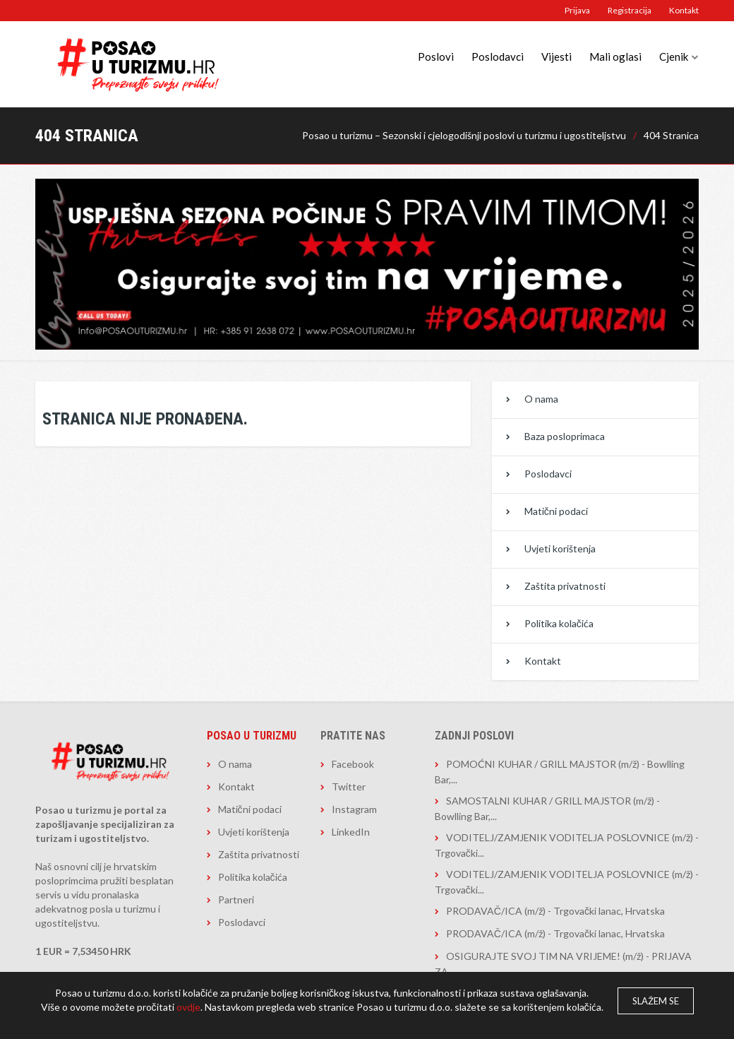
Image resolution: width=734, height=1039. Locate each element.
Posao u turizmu (251, 735)
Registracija (629, 10)
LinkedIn (351, 832)
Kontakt (684, 10)
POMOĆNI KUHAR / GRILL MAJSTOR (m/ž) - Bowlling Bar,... (560, 771)
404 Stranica (671, 135)
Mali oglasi (615, 56)
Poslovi (436, 56)
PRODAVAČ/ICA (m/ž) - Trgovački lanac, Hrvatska (555, 911)
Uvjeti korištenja (560, 548)
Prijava (577, 10)
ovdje (188, 1007)
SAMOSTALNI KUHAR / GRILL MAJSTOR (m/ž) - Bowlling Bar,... (547, 808)
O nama (541, 399)
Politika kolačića (559, 623)
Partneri (236, 899)
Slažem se (655, 1001)
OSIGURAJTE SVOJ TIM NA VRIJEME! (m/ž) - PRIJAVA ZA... (563, 964)
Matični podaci (556, 511)
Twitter (349, 786)
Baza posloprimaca (564, 436)
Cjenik (673, 56)
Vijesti (556, 56)
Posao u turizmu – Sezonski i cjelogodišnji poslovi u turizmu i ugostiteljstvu (464, 135)
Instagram (354, 809)
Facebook (353, 764)
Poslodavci (497, 56)
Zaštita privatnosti (565, 586)
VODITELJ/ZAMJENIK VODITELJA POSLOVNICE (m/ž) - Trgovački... (567, 845)
